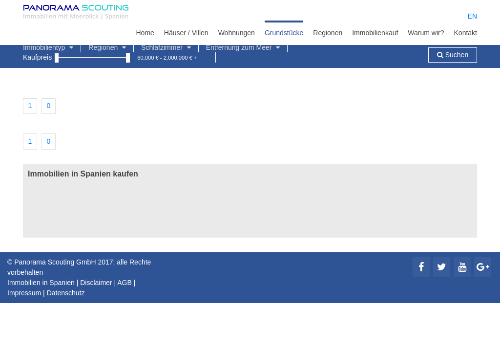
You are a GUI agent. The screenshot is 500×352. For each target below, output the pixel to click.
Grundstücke (284, 33)
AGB (124, 282)
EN (472, 16)
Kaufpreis (37, 57)
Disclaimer (96, 282)
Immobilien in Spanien (41, 282)
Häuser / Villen (186, 33)
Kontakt (465, 33)
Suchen (452, 55)
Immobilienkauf (375, 33)
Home (145, 33)
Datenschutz (66, 293)
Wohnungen (236, 33)
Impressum (24, 293)
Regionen (327, 33)
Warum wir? (426, 33)
